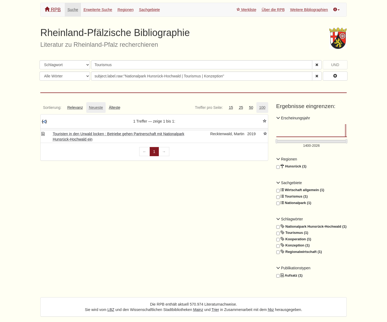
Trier (215, 309)
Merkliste (246, 10)
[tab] (52, 107)
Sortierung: (52, 107)
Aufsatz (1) (289, 275)
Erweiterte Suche (98, 10)
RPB (53, 9)
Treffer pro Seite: (209, 107)
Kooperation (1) (293, 239)
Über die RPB (273, 10)
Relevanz (75, 107)
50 (251, 107)
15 (231, 107)
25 (241, 107)
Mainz (198, 309)
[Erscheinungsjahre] (311, 146)
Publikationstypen (293, 268)
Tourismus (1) (292, 196)
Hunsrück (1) (291, 166)
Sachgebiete (149, 10)
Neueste (96, 107)
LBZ (111, 309)
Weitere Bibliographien (309, 10)
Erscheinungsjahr (293, 118)
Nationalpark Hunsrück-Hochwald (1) (311, 226)
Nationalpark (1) (293, 203)
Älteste (114, 107)
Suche (72, 10)
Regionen (125, 10)
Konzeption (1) (293, 245)
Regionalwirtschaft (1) (299, 251)
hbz (271, 309)
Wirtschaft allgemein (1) (300, 190)
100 (262, 107)
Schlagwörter (289, 219)
